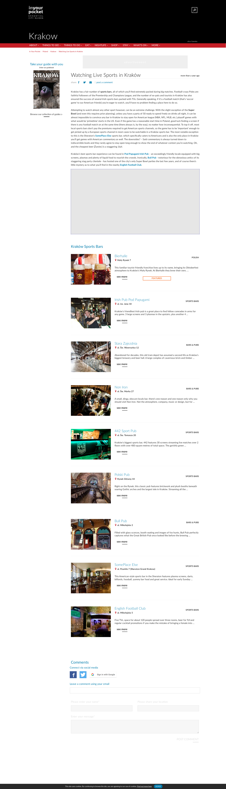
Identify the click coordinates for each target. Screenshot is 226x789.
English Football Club (130, 165)
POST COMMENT (188, 727)
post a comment (104, 82)
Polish (195, 258)
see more (122, 277)
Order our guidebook (46, 67)
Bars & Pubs (192, 345)
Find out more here (144, 786)
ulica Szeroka (192, 41)
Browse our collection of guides (45, 114)
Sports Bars (192, 301)
